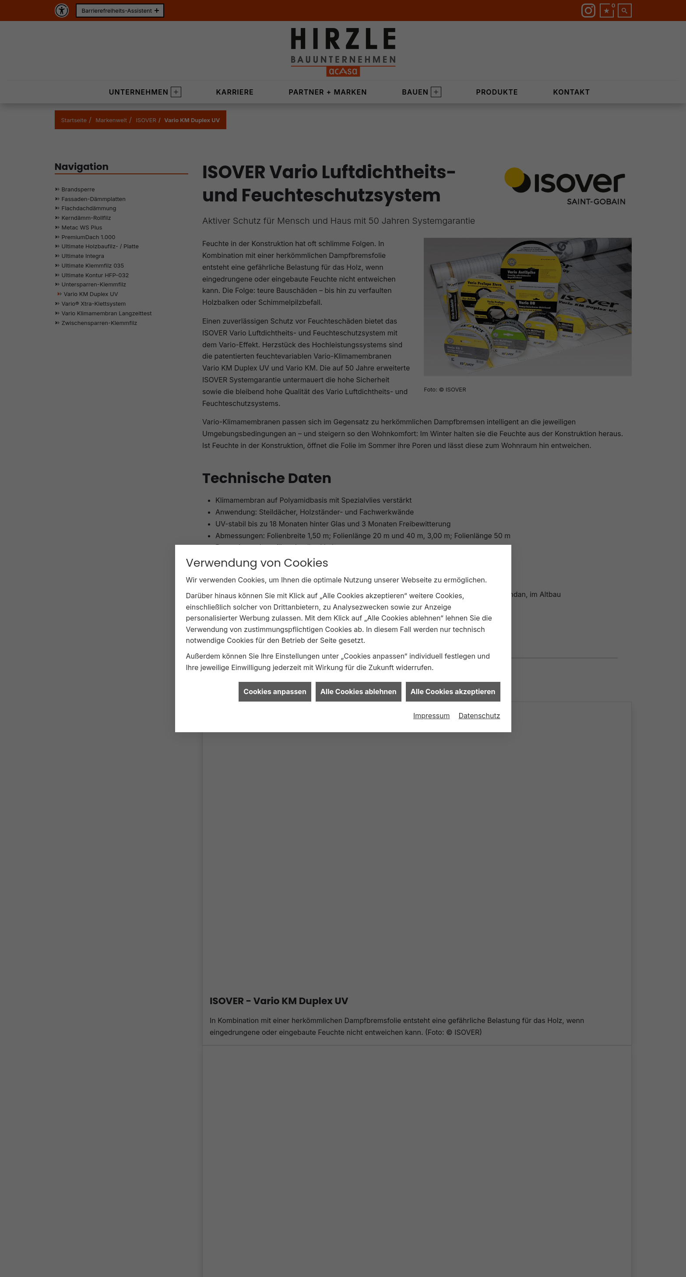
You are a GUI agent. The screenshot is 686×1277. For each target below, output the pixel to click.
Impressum (431, 715)
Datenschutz (479, 715)
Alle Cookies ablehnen (358, 691)
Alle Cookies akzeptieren (453, 691)
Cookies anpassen (274, 691)
